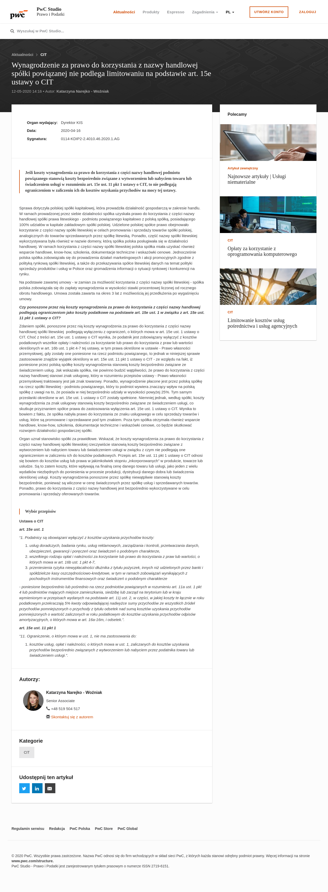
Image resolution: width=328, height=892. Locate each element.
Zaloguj (307, 12)
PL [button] (230, 12)
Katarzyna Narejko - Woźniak (82, 91)
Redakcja (57, 829)
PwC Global (128, 829)
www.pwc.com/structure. (33, 861)
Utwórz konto (269, 12)
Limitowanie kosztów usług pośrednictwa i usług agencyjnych (262, 323)
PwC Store (104, 829)
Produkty (151, 12)
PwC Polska (80, 829)
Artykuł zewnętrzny (243, 168)
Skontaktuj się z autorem (69, 717)
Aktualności (124, 12)
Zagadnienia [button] (205, 12)
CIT (43, 54)
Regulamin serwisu (28, 829)
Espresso (175, 12)
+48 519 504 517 (63, 708)
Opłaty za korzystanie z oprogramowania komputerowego (262, 251)
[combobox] (153, 31)
